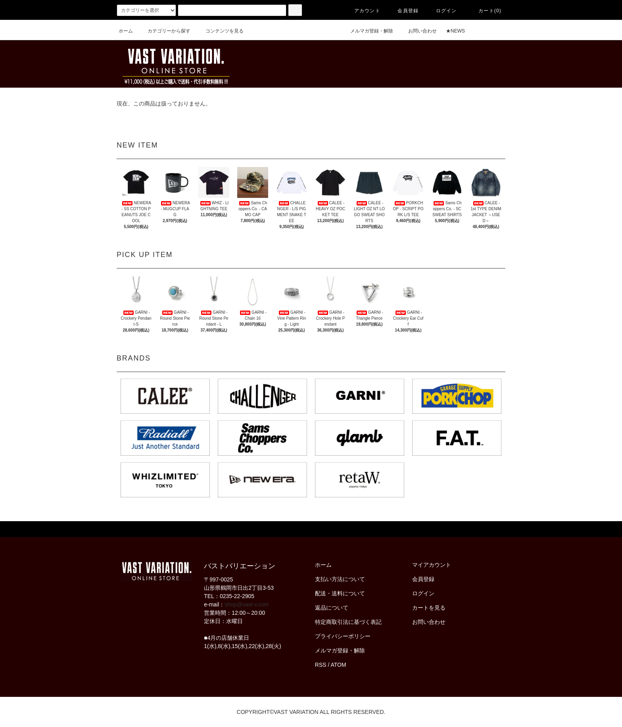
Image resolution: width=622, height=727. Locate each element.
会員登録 (403, 10)
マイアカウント (431, 565)
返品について (331, 607)
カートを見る (428, 607)
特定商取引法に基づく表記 (348, 622)
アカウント (362, 10)
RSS (320, 665)
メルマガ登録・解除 (367, 31)
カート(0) (485, 10)
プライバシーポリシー (343, 636)
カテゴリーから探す (164, 31)
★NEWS (455, 31)
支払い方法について (340, 579)
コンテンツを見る (220, 31)
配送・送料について (340, 593)
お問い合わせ (418, 31)
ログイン (441, 10)
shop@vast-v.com (247, 604)
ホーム (126, 31)
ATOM (338, 665)
